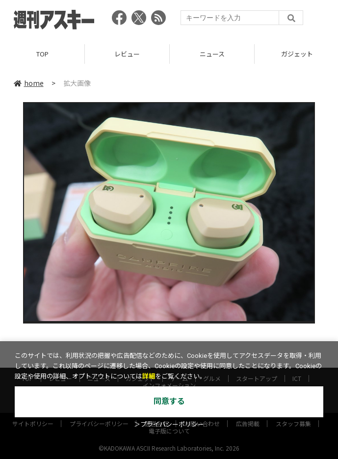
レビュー (127, 53)
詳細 (148, 376)
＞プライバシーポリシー (169, 424)
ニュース (212, 53)
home (29, 83)
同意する (169, 401)
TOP (42, 53)
